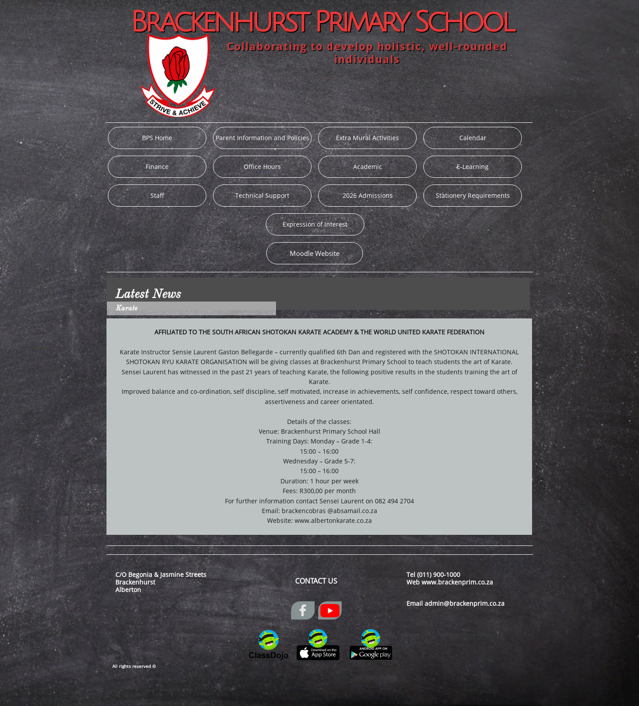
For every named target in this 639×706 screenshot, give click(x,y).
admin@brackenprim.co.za (465, 603)
